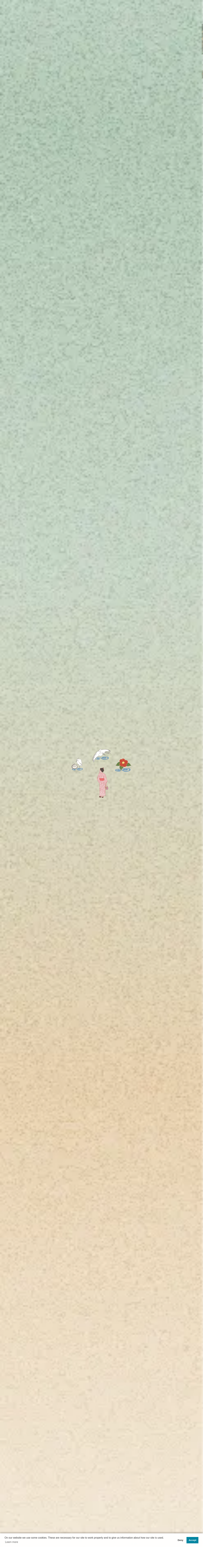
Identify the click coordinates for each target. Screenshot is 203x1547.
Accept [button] (192, 1540)
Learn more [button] (11, 1542)
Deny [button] (180, 1540)
